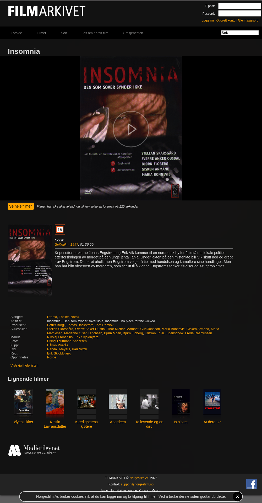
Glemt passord (248, 20)
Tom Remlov (104, 325)
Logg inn (208, 20)
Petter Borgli (56, 325)
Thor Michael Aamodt (122, 329)
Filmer (41, 33)
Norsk (74, 317)
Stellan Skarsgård (60, 329)
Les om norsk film (94, 33)
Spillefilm (62, 244)
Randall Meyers (58, 349)
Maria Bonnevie (173, 329)
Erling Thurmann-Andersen (67, 341)
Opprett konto (226, 20)
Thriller (64, 317)
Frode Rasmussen (198, 333)
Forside (16, 33)
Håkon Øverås (57, 345)
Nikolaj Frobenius (60, 337)
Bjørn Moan (112, 333)
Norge (51, 357)
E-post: (210, 6)
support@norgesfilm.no (137, 484)
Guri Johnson (150, 329)
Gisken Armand (198, 329)
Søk (64, 33)
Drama (52, 317)
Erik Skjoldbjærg (86, 337)
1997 (74, 244)
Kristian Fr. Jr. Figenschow (164, 333)
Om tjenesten (133, 33)
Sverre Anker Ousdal (90, 329)
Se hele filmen (20, 206)
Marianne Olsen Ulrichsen (83, 333)
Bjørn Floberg (133, 333)
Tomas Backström (80, 325)
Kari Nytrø (79, 349)
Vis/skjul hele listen (24, 365)
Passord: (209, 13)
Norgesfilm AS (139, 478)
